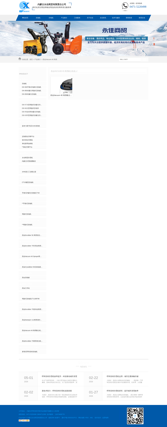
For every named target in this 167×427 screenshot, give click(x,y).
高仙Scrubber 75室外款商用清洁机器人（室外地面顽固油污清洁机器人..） (34, 309)
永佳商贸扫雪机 (27, 157)
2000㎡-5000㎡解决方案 (32, 189)
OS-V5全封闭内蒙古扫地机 (31, 112)
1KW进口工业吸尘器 (29, 172)
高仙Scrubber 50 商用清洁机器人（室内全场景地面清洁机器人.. (34, 235)
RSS (87, 418)
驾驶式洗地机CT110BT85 (30, 299)
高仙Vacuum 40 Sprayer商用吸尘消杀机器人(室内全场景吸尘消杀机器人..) (34, 256)
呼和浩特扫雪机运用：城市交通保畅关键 (122, 376)
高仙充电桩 (27, 273)
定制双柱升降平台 (28, 136)
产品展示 (64, 18)
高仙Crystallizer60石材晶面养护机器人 (32, 263)
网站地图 (81, 418)
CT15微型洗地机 (27, 182)
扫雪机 (25, 153)
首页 (31, 59)
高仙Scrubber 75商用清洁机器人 (32, 337)
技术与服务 (116, 18)
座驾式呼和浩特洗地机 (29, 351)
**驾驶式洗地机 (27, 225)
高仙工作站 (27, 284)
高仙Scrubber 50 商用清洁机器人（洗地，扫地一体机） (32, 231)
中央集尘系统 (28, 167)
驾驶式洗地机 (26, 214)
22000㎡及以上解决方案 (32, 347)
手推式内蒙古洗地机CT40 (31, 193)
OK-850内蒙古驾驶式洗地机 (31, 90)
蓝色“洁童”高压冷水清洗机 (31, 126)
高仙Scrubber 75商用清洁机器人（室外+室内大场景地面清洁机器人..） (34, 341)
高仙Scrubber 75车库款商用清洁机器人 (32, 242)
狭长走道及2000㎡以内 (32, 178)
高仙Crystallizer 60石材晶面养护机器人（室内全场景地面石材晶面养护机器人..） (34, 267)
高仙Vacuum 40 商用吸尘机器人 (32, 326)
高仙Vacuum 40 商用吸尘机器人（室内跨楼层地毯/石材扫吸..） (34, 330)
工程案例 (77, 18)
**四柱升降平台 (27, 147)
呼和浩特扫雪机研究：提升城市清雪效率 (122, 391)
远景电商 (105, 418)
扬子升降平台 (28, 132)
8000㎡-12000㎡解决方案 (32, 210)
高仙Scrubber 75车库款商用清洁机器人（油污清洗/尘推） (34, 246)
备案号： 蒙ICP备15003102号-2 (66, 418)
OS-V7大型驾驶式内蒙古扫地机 (33, 105)
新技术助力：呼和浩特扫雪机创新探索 (57, 391)
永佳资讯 (103, 18)
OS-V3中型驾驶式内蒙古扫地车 (33, 115)
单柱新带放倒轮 (27, 143)
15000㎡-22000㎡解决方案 (32, 294)
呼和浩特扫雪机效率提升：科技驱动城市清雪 (59, 376)
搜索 (144, 60)
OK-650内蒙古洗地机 (29, 94)
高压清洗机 (27, 122)
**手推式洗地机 (27, 203)
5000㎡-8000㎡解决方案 (32, 199)
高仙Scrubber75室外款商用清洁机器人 (32, 305)
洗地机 (38, 18)
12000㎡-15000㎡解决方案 (32, 220)
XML (91, 418)
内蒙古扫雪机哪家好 (29, 161)
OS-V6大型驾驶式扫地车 (30, 108)
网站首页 (25, 18)
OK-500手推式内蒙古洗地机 (31, 87)
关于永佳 (90, 18)
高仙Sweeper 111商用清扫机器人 (32, 316)
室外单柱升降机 (27, 140)
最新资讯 (83, 363)
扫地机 (51, 18)
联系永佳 (142, 18)
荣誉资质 (129, 18)
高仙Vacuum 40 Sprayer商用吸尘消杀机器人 (32, 252)
